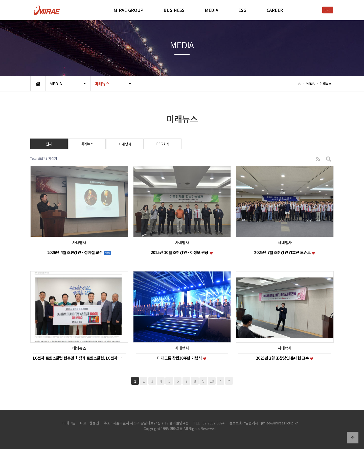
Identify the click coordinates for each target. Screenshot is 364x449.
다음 (220, 381)
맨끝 (229, 381)
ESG (242, 10)
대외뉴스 (87, 143)
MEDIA (211, 10)
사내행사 (125, 143)
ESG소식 (162, 143)
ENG (328, 10)
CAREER (275, 10)
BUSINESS (174, 10)
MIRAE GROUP (128, 10)
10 (212, 381)
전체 (49, 143)
